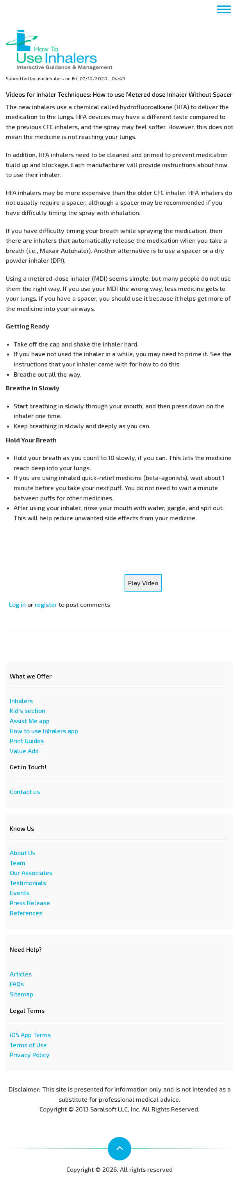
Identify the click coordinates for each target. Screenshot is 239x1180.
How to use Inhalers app (44, 730)
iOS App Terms (30, 1034)
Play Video (143, 582)
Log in (17, 604)
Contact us (25, 791)
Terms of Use (28, 1044)
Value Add (24, 750)
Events (19, 892)
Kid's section (27, 710)
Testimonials (28, 882)
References (26, 913)
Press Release (30, 902)
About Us (22, 852)
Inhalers (21, 700)
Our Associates (31, 872)
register (46, 604)
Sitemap (21, 994)
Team (17, 862)
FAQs (17, 983)
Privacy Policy (30, 1054)
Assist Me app (30, 720)
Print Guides (27, 740)
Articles (21, 974)
